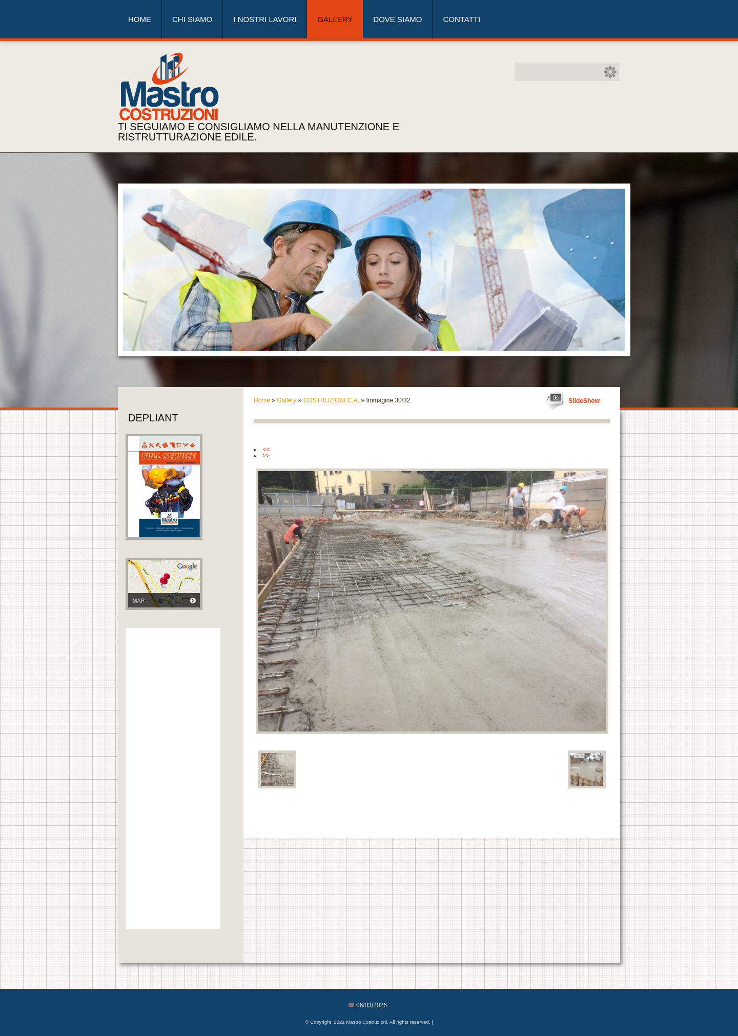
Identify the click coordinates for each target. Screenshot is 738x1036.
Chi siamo (192, 19)
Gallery (335, 19)
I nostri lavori (264, 19)
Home (139, 19)
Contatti (461, 19)
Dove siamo (397, 19)
